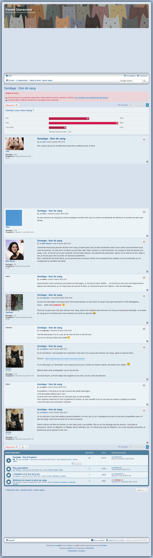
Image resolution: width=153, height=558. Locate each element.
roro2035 (25, 459)
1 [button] (133, 105)
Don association (20, 468)
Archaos (117, 480)
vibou (8, 227)
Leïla (7, 151)
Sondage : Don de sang (20, 88)
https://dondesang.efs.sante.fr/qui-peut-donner (65, 358)
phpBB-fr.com (71, 548)
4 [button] (143, 105)
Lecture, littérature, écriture (56, 476)
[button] (130, 105)
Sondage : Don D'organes (25, 457)
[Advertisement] (76, 51)
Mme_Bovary (10, 261)
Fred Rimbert (102, 545)
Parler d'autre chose (55, 470)
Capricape (9, 312)
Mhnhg (18, 470)
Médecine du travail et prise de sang (29, 480)
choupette (118, 474)
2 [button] (137, 105)
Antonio (8, 369)
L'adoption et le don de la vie (26, 474)
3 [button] (140, 105)
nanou (18, 476)
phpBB (58, 545)
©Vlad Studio (89, 548)
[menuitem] (9, 76)
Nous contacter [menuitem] (98, 540)
